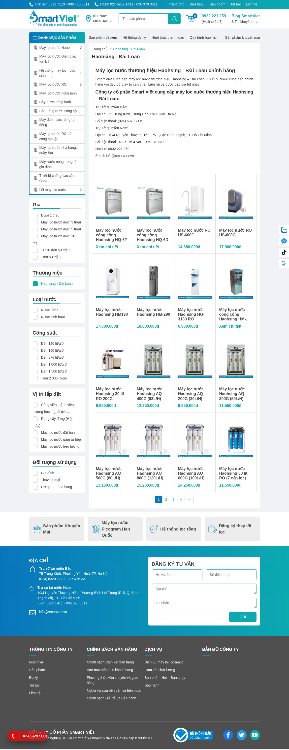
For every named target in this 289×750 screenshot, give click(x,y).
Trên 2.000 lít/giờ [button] (54, 378)
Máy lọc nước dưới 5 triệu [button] (61, 229)
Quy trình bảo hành (205, 37)
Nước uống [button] (49, 310)
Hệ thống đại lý (134, 37)
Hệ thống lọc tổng (173, 530)
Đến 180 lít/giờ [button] (52, 350)
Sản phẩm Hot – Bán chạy (165, 679)
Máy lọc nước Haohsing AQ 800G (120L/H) (150, 474)
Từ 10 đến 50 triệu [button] (55, 250)
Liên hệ (251, 4)
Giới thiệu (197, 4)
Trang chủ (177, 4)
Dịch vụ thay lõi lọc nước (164, 663)
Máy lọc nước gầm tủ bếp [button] (61, 439)
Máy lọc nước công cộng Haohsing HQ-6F (111, 235)
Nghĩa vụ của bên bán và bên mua (113, 692)
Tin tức (235, 4)
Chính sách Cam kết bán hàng (110, 663)
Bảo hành (152, 686)
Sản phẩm (217, 4)
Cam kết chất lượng (160, 671)
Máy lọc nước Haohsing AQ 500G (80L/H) (109, 474)
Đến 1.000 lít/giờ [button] (53, 364)
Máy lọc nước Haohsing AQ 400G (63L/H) (149, 395)
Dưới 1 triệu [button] (50, 215)
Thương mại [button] (50, 480)
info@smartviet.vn (53, 613)
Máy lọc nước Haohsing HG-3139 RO (191, 315)
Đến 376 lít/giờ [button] (52, 357)
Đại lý (33, 679)
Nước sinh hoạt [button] (53, 317)
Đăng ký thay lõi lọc (229, 530)
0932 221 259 (214, 19)
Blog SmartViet (245, 19)
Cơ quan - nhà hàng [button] (56, 487)
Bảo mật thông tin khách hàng (110, 671)
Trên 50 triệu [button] (51, 257)
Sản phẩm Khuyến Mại (56, 530)
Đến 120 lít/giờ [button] (52, 343)
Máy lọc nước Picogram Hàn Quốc (110, 530)
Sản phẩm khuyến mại (242, 37)
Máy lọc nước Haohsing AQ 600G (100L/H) (191, 474)
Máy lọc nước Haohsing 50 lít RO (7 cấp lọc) (233, 474)
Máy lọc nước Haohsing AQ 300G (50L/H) (232, 395)
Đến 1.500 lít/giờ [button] (53, 371)
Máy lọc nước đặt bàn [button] (58, 433)
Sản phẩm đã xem (103, 37)
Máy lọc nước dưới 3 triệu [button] (61, 222)
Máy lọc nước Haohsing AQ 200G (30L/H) (191, 395)
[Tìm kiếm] (174, 18)
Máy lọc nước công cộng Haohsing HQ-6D (152, 235)
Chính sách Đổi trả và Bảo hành (111, 699)
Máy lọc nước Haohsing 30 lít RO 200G (110, 395)
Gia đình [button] (47, 473)
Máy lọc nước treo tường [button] (60, 446)
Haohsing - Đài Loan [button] (57, 283)
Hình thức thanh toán (168, 37)
